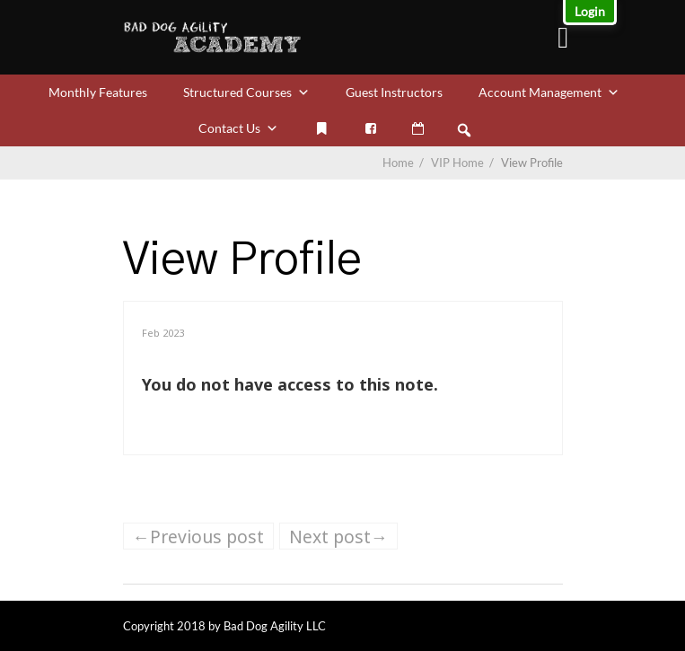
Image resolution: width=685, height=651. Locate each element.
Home (398, 162)
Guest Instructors (394, 92)
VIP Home (463, 162)
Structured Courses (246, 92)
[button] (464, 130)
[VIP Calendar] (418, 128)
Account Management (549, 92)
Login (590, 11)
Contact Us (238, 128)
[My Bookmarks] (322, 128)
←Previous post (198, 536)
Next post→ (338, 536)
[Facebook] (370, 128)
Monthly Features (97, 92)
